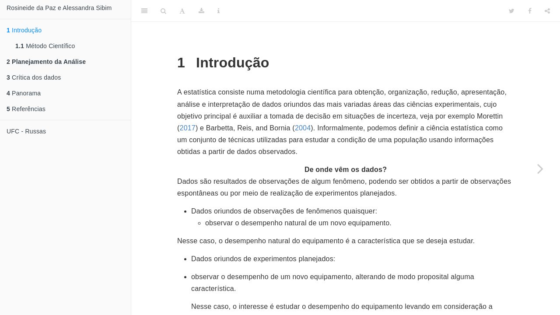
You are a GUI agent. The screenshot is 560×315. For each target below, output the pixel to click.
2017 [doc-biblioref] (188, 128)
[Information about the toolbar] (218, 11)
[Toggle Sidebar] (144, 11)
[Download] (201, 11)
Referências (26, 108)
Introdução (24, 30)
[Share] (547, 11)
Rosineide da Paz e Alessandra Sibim (59, 7)
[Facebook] (530, 11)
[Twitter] (511, 11)
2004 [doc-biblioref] (303, 128)
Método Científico (45, 45)
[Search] (163, 11)
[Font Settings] (182, 11)
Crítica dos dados (34, 77)
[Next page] (540, 168)
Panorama (24, 93)
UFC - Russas (26, 131)
